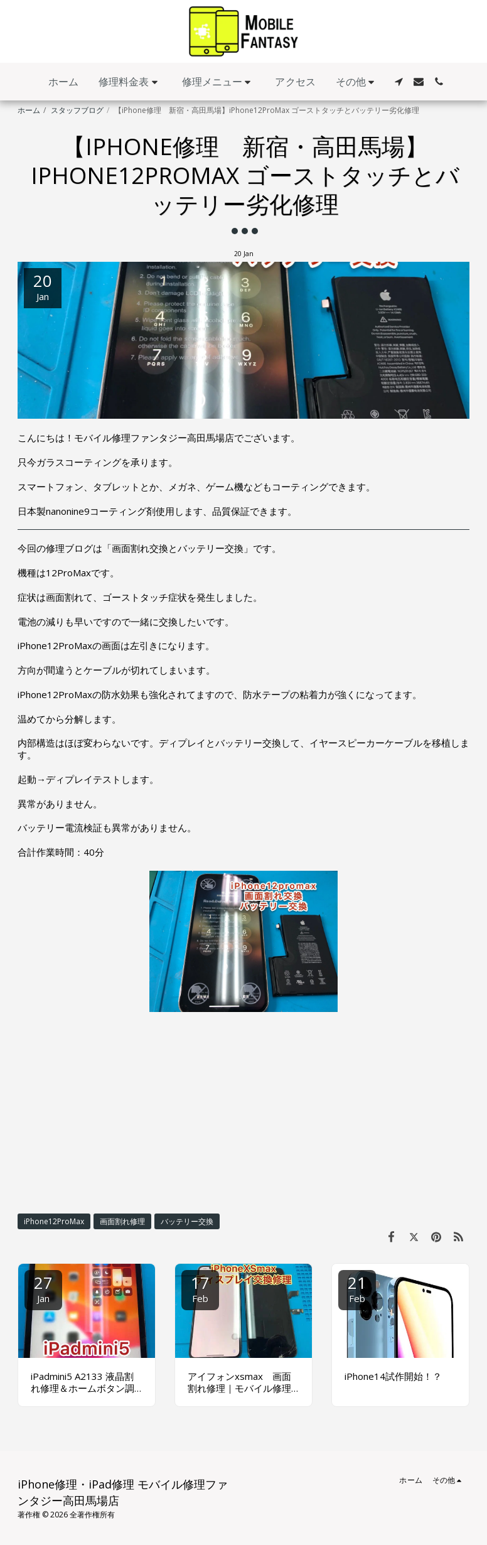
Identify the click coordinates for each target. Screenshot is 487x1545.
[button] (130, 82)
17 (200, 1288)
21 (357, 1288)
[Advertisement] (243, 1112)
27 (43, 1288)
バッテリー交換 (187, 1221)
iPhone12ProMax (54, 1221)
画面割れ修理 (122, 1221)
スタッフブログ (77, 110)
